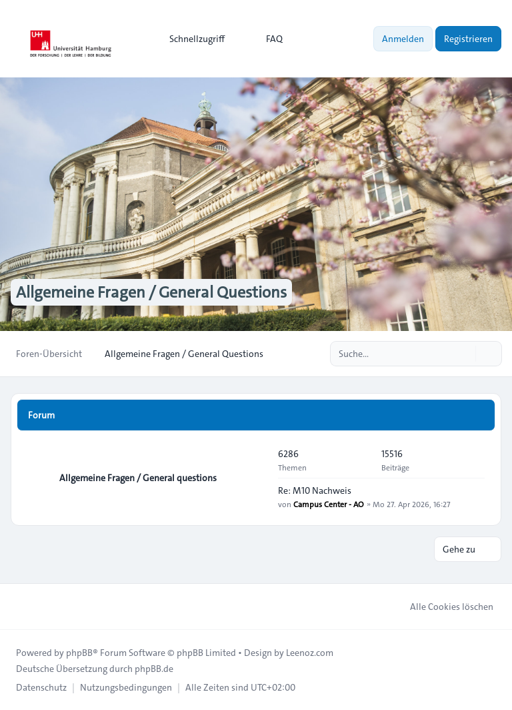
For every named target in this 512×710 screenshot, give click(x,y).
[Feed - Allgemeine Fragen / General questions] (256, 477)
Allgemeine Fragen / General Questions (151, 292)
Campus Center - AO (328, 504)
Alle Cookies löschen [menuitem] (443, 606)
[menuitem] (191, 39)
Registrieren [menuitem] (468, 38)
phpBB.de (154, 668)
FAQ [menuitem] (266, 38)
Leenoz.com (309, 652)
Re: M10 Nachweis (314, 490)
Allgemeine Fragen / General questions (138, 477)
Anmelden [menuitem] (403, 38)
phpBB (79, 652)
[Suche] (464, 353)
